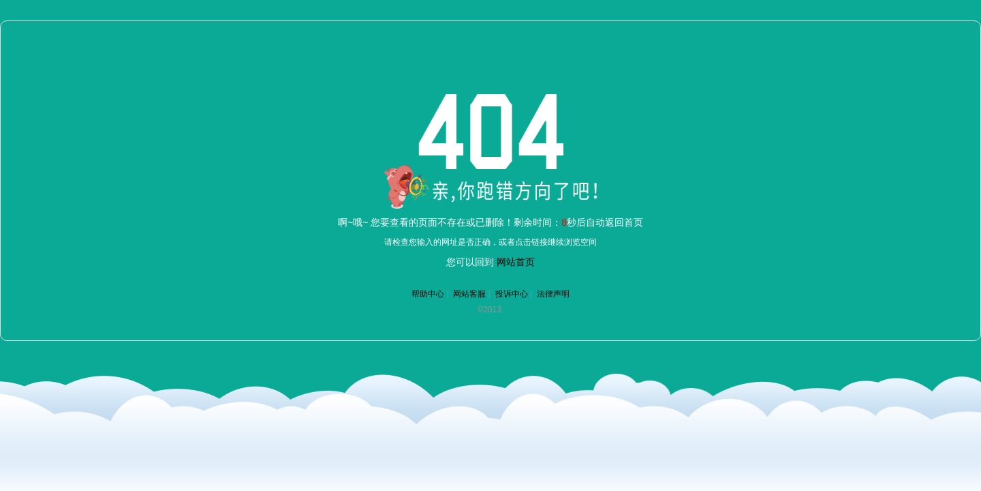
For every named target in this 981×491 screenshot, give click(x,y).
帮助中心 (427, 294)
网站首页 (516, 261)
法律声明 (553, 294)
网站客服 (469, 294)
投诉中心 (511, 294)
